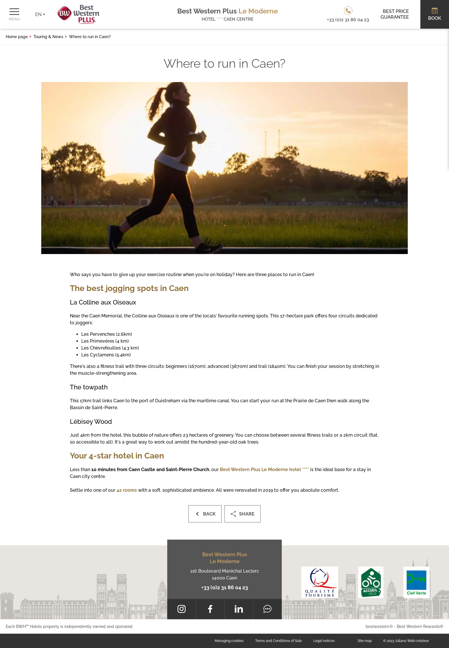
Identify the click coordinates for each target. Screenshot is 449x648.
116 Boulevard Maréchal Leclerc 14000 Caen (224, 574)
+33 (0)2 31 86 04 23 (224, 587)
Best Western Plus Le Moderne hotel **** (264, 469)
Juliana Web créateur (412, 641)
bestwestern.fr (379, 626)
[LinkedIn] (239, 609)
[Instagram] (181, 609)
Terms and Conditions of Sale (278, 641)
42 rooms (127, 490)
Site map (365, 641)
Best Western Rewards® (420, 626)
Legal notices (324, 641)
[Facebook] (210, 609)
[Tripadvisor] (267, 609)
